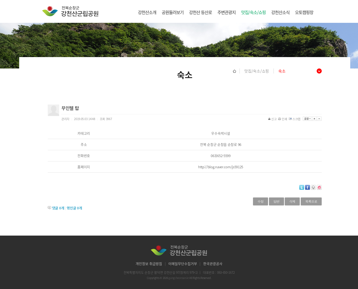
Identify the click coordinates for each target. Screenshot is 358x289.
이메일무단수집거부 (182, 263)
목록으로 (311, 201)
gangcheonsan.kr (178, 278)
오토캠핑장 (304, 12)
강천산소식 (280, 12)
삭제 (292, 201)
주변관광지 (226, 12)
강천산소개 (147, 12)
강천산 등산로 (200, 12)
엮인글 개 (74, 207)
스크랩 (295, 119)
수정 (260, 201)
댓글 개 (58, 207)
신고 (272, 119)
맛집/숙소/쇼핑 (253, 12)
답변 (276, 201)
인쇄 (283, 119)
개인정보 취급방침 (149, 263)
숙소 (281, 71)
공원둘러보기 (173, 12)
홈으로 (236, 71)
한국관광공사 (212, 263)
